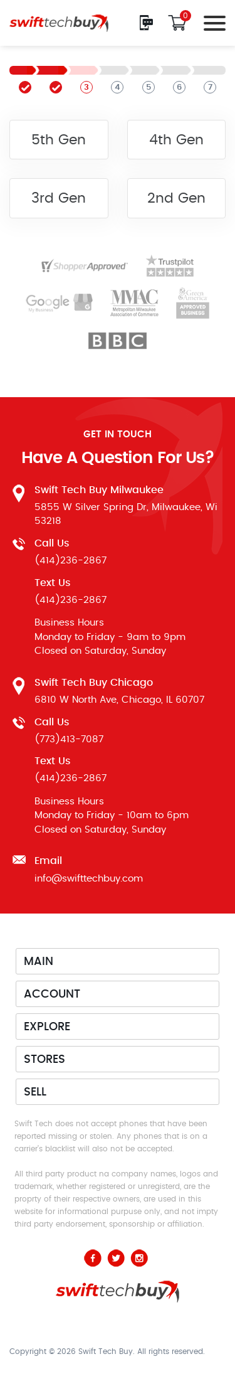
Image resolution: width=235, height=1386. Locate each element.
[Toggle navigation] (211, 22)
